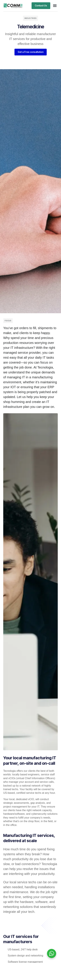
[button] (55, 6)
